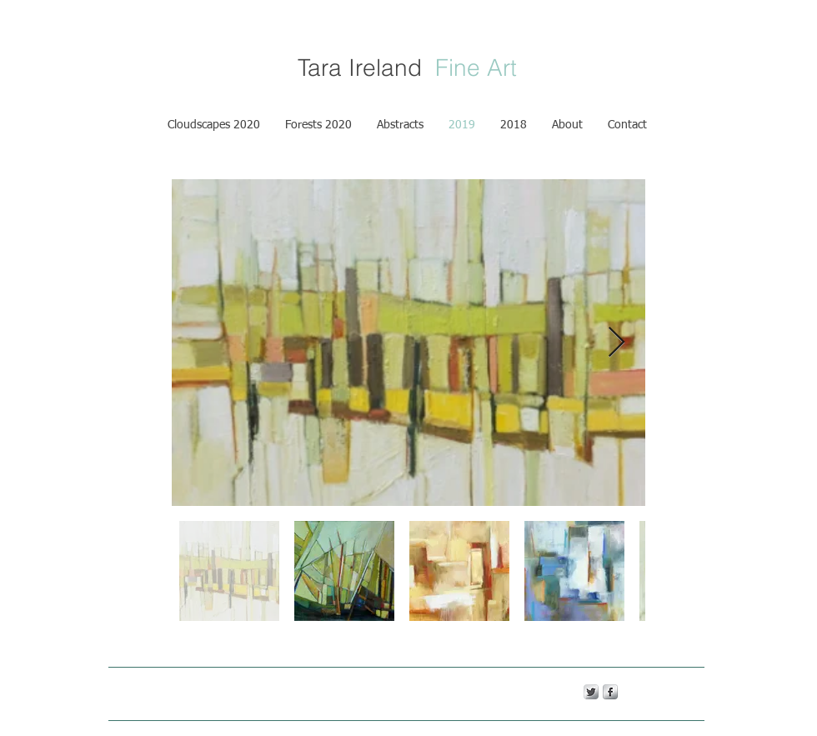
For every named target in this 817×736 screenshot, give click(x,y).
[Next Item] (616, 343)
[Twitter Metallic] (591, 691)
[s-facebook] (610, 691)
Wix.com (389, 691)
